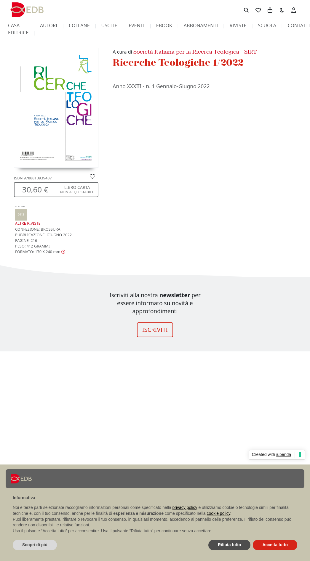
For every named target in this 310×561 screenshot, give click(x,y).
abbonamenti (201, 25)
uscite (109, 25)
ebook (164, 25)
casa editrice (18, 29)
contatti (299, 25)
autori (48, 25)
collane (79, 25)
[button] (40, 251)
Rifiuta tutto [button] (229, 544)
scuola (267, 25)
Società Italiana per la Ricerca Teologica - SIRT (195, 52)
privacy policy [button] (184, 507)
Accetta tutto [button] (275, 544)
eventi (137, 25)
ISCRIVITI (155, 330)
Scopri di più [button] (34, 544)
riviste (237, 25)
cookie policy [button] (218, 513)
